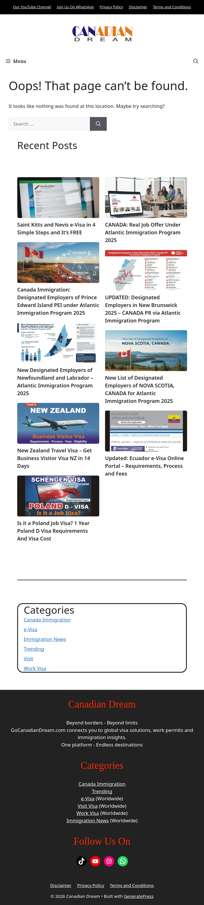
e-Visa (30, 629)
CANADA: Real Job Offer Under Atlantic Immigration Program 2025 (143, 232)
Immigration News (45, 639)
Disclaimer (138, 6)
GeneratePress (138, 896)
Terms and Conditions (172, 6)
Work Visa (35, 668)
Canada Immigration (47, 619)
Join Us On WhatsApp (75, 6)
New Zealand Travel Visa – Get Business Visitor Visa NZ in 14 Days (54, 458)
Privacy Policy (111, 6)
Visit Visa (88, 806)
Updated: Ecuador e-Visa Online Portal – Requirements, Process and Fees (144, 466)
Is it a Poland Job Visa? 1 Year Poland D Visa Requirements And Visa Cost (53, 531)
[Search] (98, 124)
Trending (34, 648)
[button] (196, 61)
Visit (28, 658)
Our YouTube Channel (32, 6)
